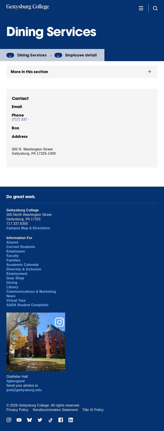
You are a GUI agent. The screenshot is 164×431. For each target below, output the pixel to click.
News (11, 296)
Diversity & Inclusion (23, 269)
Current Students (20, 247)
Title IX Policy (93, 410)
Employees (15, 251)
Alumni (12, 242)
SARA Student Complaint (27, 305)
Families (13, 260)
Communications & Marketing (31, 291)
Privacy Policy (17, 410)
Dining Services (32, 55)
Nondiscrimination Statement (55, 410)
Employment (16, 273)
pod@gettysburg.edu (24, 390)
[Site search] (155, 8)
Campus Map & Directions (28, 228)
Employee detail (81, 55)
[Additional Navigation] (141, 8)
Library (12, 287)
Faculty (12, 256)
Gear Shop (15, 278)
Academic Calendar (22, 265)
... (10, 55)
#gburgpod (15, 381)
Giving (11, 282)
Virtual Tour (16, 300)
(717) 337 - (20, 119)
